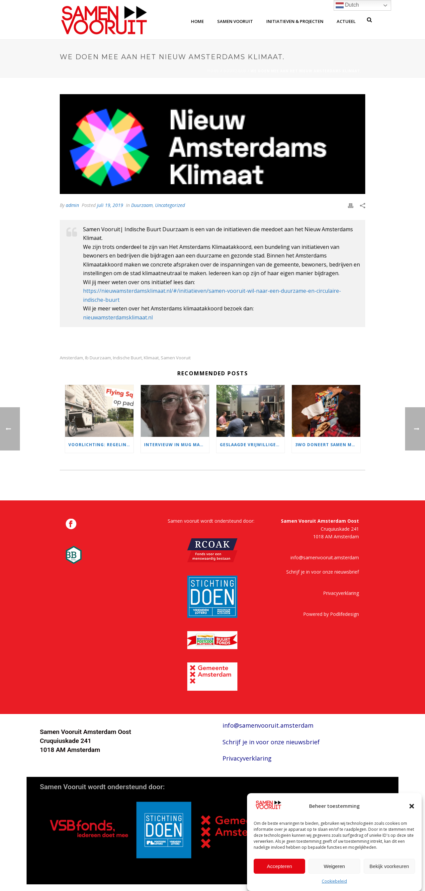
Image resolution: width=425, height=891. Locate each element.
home (197, 21)
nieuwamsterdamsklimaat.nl (118, 317)
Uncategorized (170, 205)
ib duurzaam (98, 358)
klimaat (151, 358)
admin (72, 205)
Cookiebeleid (334, 881)
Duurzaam (234, 71)
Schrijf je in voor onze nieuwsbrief (322, 572)
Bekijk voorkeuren (389, 866)
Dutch (347, 5)
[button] (411, 806)
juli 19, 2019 (110, 205)
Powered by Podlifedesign (331, 614)
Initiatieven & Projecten (294, 21)
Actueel (346, 21)
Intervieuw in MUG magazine (176, 444)
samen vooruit (235, 21)
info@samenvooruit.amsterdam (325, 557)
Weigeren (334, 866)
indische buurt (127, 358)
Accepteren (279, 866)
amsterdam (71, 358)
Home (213, 71)
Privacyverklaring (341, 593)
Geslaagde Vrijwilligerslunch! (252, 444)
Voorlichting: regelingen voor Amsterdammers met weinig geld (100, 444)
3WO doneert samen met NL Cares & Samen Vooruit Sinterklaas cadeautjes (327, 444)
